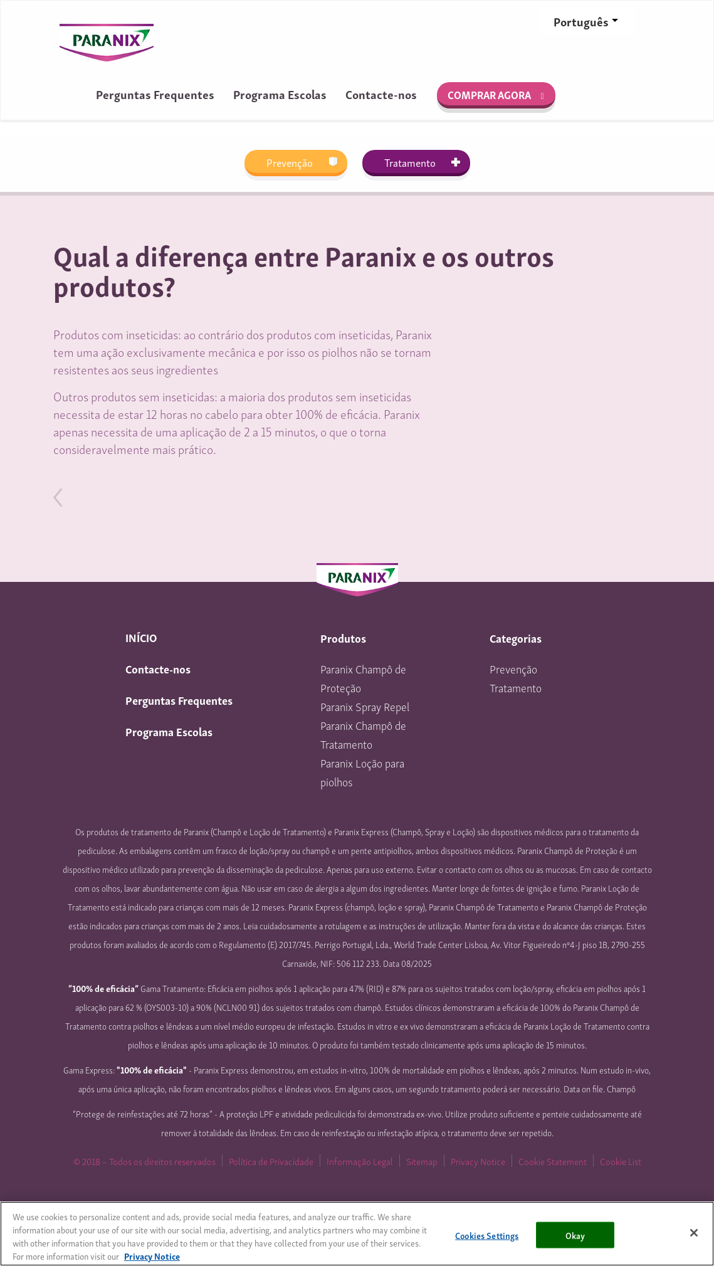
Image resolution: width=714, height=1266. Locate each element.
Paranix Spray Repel (364, 706)
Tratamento (410, 162)
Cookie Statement (552, 1160)
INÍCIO (141, 637)
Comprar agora (489, 94)
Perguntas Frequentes (155, 93)
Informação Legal (360, 1160)
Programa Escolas (280, 93)
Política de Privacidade (271, 1160)
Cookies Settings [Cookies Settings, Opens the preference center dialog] (486, 1234)
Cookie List (620, 1160)
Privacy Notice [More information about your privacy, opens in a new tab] (152, 1255)
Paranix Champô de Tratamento (363, 733)
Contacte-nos (381, 93)
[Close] (694, 1233)
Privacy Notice (478, 1160)
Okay (575, 1234)
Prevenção (289, 162)
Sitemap (422, 1160)
